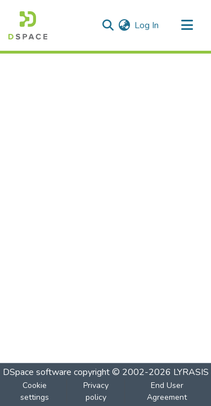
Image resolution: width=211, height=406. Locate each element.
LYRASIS (191, 372)
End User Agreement (167, 391)
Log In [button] (147, 25)
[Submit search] (108, 25)
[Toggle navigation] (187, 25)
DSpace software (37, 372)
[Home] (27, 25)
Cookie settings (34, 391)
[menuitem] (124, 25)
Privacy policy (96, 391)
